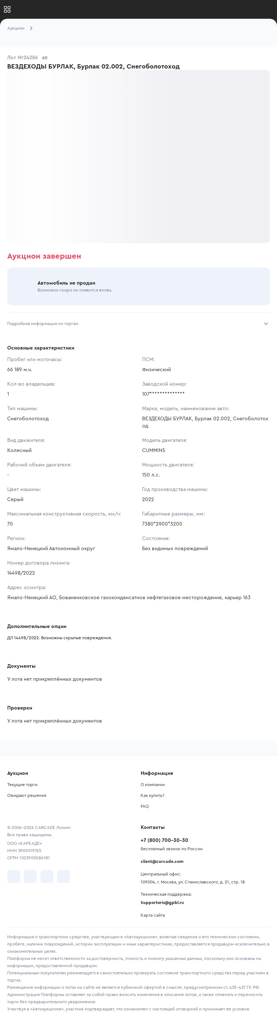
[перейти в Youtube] (46, 876)
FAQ (145, 806)
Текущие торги (22, 784)
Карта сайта (153, 915)
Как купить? (152, 795)
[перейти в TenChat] (63, 876)
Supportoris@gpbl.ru (162, 902)
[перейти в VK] (13, 876)
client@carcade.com (162, 861)
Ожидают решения (26, 795)
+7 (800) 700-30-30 (164, 840)
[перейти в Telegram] (30, 876)
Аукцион (16, 28)
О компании (153, 784)
